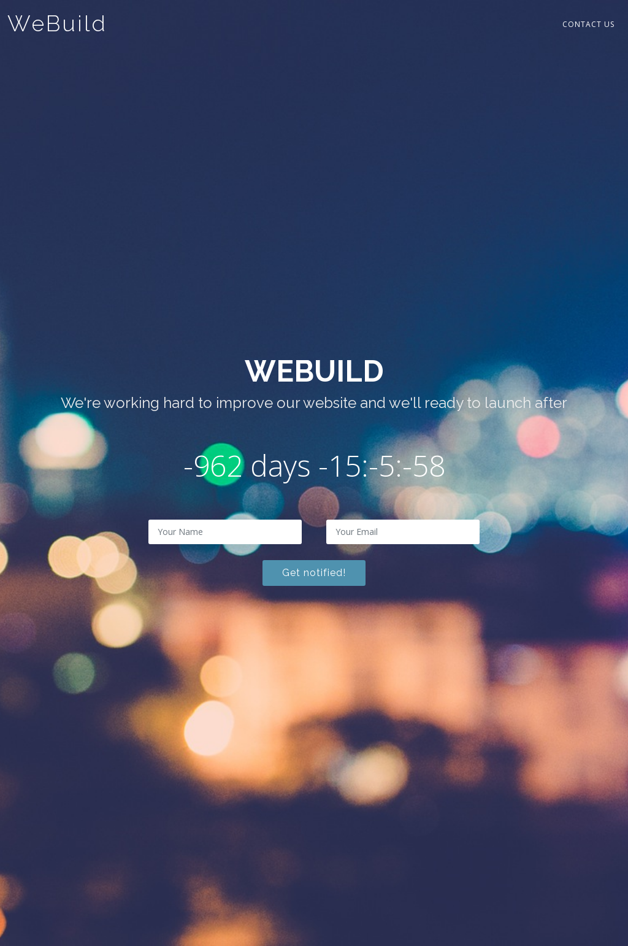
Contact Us (588, 24)
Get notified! (314, 573)
